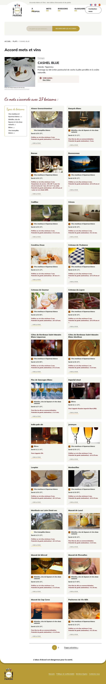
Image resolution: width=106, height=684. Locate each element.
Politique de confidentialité (65, 674)
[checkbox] (15, 115)
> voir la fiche (36, 143)
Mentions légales (81, 674)
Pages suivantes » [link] (71, 647)
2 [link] (58, 647)
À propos (36, 10)
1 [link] (54, 647)
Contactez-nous (93, 10)
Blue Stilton (46, 80)
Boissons (63, 8)
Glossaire (79, 8)
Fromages (41, 58)
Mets (48, 8)
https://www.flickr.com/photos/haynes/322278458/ (17, 89)
